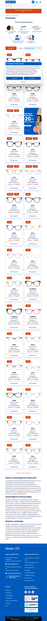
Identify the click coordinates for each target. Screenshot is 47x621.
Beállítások (23, 82)
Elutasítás (14, 78)
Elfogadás (32, 78)
